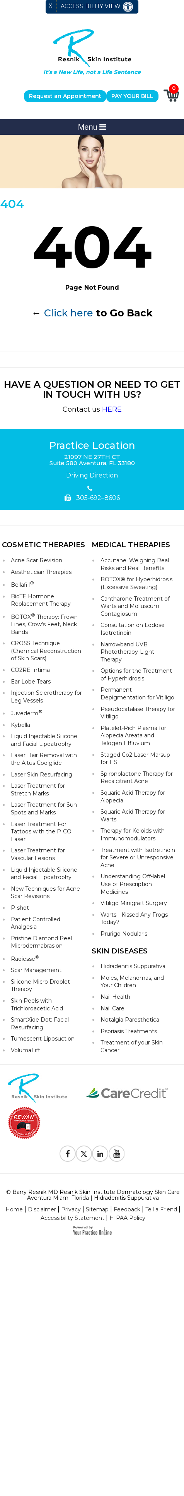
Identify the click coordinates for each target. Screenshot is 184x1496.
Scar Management (36, 970)
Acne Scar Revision (36, 560)
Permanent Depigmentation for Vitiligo (137, 693)
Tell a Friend (161, 1209)
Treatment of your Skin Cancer (132, 1046)
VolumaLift (25, 1050)
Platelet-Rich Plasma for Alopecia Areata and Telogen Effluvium (133, 736)
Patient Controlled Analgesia (35, 923)
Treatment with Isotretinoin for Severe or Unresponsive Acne (138, 858)
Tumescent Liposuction (43, 1038)
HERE (112, 409)
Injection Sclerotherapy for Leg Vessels (46, 696)
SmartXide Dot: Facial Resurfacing (40, 1023)
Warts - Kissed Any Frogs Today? (134, 918)
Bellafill (22, 584)
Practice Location (92, 445)
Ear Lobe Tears (31, 681)
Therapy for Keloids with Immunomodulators (133, 834)
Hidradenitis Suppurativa (133, 966)
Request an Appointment (65, 96)
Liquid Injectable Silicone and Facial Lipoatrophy (44, 740)
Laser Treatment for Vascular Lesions (38, 854)
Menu (92, 127)
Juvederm (27, 713)
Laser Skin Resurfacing (41, 774)
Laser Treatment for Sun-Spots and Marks (45, 808)
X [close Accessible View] (50, 5)
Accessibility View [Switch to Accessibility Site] (97, 7)
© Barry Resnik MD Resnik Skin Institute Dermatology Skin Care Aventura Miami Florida (93, 1195)
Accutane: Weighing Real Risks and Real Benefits (135, 564)
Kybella (20, 724)
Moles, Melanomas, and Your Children (132, 981)
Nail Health (115, 996)
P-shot (20, 907)
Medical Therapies (131, 545)
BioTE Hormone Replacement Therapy (41, 600)
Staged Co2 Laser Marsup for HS (135, 758)
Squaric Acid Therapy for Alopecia (133, 796)
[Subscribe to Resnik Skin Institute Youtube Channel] (116, 1154)
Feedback (127, 1209)
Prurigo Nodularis (124, 933)
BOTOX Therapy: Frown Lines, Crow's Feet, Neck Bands (44, 623)
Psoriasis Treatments (129, 1031)
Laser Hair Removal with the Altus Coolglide (44, 759)
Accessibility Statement (72, 1217)
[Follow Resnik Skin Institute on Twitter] (84, 1154)
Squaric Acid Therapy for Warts (133, 815)
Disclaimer (42, 1209)
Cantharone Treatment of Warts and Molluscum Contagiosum (135, 606)
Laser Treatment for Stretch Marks (38, 789)
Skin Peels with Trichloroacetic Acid (37, 1004)
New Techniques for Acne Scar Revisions (45, 892)
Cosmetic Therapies (43, 545)
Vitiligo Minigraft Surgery (134, 903)
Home (14, 1209)
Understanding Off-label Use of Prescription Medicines (133, 884)
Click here (68, 313)
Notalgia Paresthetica (130, 1019)
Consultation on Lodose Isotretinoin (133, 629)
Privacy (71, 1209)
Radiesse (25, 958)
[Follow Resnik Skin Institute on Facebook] (68, 1154)
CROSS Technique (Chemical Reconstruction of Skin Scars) (46, 651)
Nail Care (112, 1008)
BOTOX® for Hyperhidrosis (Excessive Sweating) (136, 583)
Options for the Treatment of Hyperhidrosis (136, 674)
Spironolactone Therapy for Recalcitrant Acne (137, 777)
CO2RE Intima (30, 669)
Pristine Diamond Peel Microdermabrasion (41, 942)
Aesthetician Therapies (41, 572)
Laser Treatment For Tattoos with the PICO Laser (41, 832)
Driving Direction (92, 475)
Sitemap (97, 1209)
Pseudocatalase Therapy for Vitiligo (138, 713)
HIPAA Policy (127, 1217)
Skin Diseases (120, 951)
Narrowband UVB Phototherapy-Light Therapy (127, 652)
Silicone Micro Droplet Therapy (40, 985)
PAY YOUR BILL (132, 96)
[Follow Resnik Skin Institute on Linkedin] (100, 1154)
